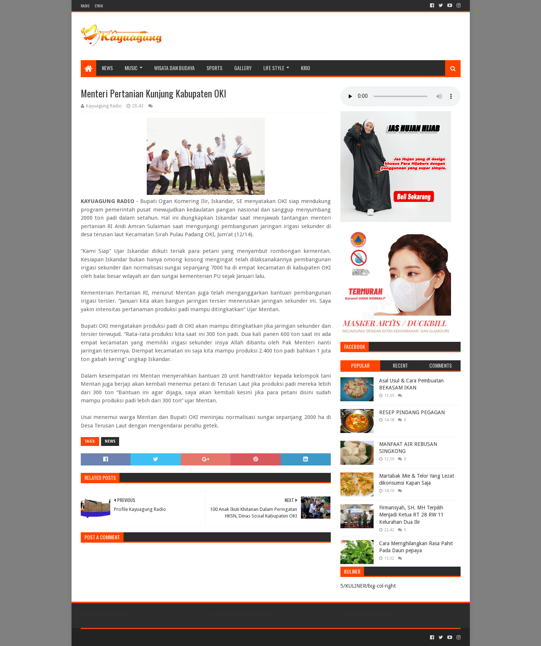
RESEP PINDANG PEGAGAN (412, 412)
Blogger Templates (164, 637)
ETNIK (99, 5)
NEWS (107, 68)
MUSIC (131, 68)
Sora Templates (121, 637)
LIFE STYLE (273, 68)
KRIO (305, 68)
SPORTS (214, 68)
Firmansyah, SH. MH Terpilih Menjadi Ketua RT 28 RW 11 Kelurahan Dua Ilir (411, 515)
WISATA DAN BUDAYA (174, 68)
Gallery (243, 68)
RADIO (85, 5)
